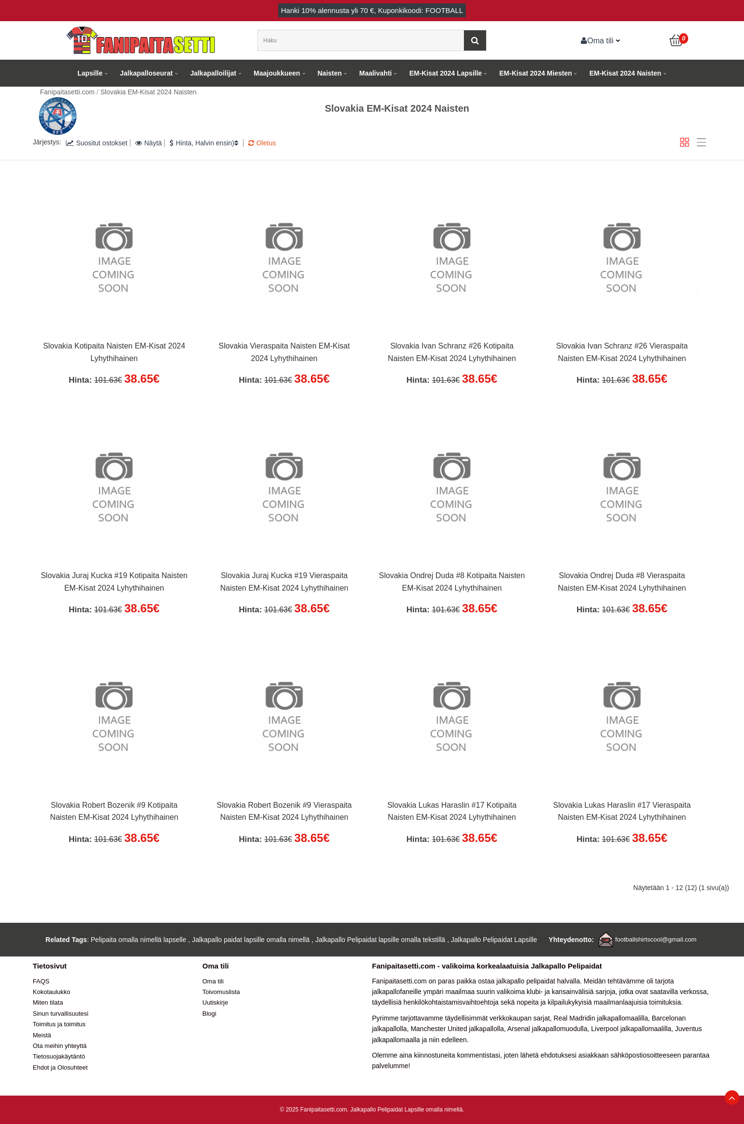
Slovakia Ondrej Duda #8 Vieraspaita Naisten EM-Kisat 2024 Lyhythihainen (622, 581)
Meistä (42, 1035)
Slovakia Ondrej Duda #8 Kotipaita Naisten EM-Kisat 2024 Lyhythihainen (452, 581)
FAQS (41, 981)
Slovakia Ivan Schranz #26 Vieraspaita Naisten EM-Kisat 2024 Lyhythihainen (622, 352)
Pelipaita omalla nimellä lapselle (138, 939)
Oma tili (597, 40)
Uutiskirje (215, 1002)
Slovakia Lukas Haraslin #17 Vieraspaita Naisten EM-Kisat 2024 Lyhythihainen (622, 811)
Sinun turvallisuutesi (61, 1013)
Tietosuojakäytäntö (59, 1056)
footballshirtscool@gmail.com (655, 939)
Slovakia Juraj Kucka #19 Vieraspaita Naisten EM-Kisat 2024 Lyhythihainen (284, 581)
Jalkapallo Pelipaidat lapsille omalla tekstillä (380, 939)
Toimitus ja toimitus (59, 1024)
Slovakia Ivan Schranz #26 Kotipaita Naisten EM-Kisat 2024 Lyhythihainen (452, 352)
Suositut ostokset (97, 143)
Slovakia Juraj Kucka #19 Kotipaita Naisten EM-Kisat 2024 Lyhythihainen (114, 581)
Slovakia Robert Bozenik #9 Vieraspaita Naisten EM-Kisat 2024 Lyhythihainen (284, 811)
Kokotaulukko (51, 991)
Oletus (262, 143)
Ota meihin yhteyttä (60, 1045)
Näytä (148, 143)
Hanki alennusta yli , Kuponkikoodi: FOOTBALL (372, 10)
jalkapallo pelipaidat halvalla (538, 981)
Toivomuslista (221, 991)
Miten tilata (48, 1002)
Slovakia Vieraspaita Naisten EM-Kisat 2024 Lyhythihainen (284, 352)
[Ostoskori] (676, 40)
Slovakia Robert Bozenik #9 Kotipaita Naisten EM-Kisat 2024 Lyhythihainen (114, 811)
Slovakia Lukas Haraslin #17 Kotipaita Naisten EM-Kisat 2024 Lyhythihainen (452, 811)
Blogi (210, 1013)
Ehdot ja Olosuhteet (60, 1067)
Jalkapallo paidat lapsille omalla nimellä (250, 939)
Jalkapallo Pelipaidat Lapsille (494, 939)
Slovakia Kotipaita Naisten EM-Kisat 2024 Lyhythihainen (114, 352)
